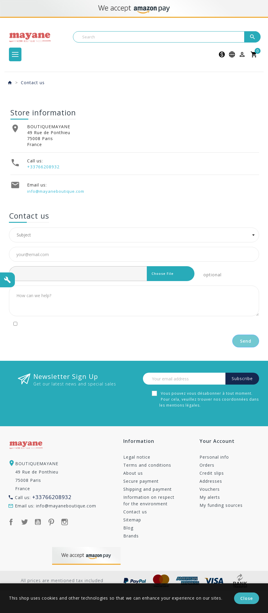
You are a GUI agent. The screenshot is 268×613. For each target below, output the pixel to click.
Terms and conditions (147, 465)
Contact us (135, 512)
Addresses (211, 481)
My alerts (210, 497)
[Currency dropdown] (221, 54)
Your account (217, 441)
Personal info (214, 457)
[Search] (167, 37)
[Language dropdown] (232, 54)
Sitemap (132, 520)
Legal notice (136, 457)
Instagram (64, 522)
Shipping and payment (147, 489)
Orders (207, 465)
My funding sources (221, 505)
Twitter (24, 522)
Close (246, 598)
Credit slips (212, 473)
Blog (128, 528)
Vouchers (210, 489)
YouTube (37, 522)
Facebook (11, 522)
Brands (131, 536)
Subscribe (242, 378)
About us (133, 473)
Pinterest (51, 522)
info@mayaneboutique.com (55, 191)
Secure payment (141, 481)
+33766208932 (43, 167)
